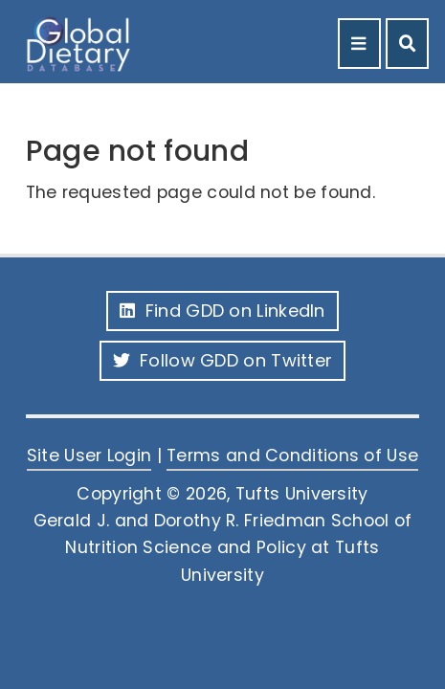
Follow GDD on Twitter (223, 360)
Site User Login (89, 455)
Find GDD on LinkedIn (222, 310)
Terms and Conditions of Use (292, 455)
